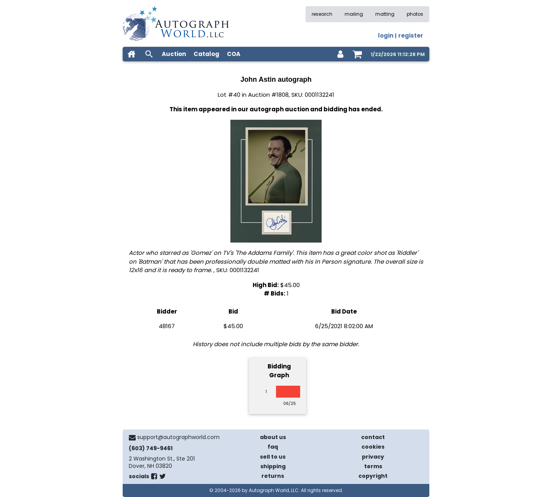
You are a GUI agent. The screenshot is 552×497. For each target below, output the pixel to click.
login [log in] (385, 35)
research (322, 14)
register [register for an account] (410, 35)
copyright (373, 476)
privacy (373, 457)
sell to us (273, 457)
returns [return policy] (272, 476)
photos (415, 14)
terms (373, 466)
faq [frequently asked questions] (273, 447)
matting (384, 14)
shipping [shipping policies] (273, 466)
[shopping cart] (357, 54)
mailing (354, 14)
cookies (372, 447)
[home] (131, 54)
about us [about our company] (273, 437)
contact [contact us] (373, 437)
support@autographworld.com (178, 437)
